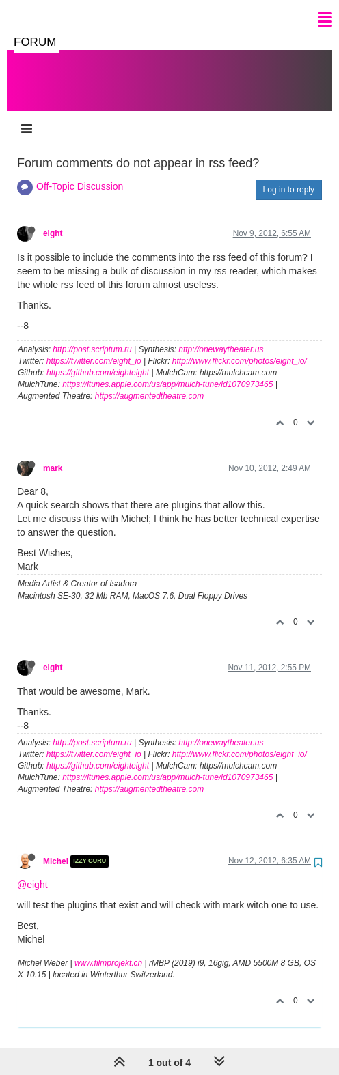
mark (52, 454)
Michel (55, 847)
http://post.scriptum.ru (92, 336)
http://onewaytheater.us (220, 336)
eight (52, 220)
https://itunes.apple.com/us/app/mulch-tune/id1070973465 (167, 370)
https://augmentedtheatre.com (149, 382)
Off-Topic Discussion (79, 172)
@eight (32, 870)
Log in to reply (288, 176)
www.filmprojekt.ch (108, 949)
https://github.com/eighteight (97, 359)
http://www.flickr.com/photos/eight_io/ (239, 347)
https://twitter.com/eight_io (93, 347)
